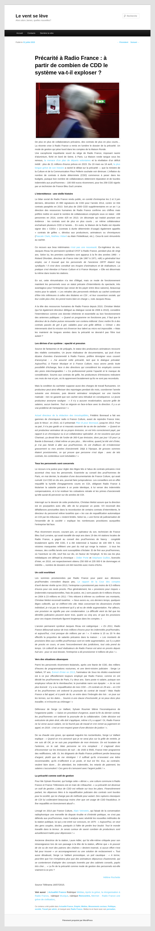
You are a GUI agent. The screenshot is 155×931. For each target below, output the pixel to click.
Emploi (77, 906)
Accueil (19, 33)
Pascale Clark (43, 236)
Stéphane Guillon (101, 557)
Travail (45, 909)
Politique (111, 906)
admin (54, 909)
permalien (111, 909)
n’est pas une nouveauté (83, 247)
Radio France (76, 909)
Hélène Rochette (111, 877)
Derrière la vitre (47, 33)
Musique (64, 895)
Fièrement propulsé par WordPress (77, 920)
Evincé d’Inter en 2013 (63, 672)
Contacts (31, 33)
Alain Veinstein (81, 810)
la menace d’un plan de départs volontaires (67, 160)
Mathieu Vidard (59, 236)
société (38, 909)
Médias (80, 892)
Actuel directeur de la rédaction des (61, 415)
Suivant (134, 42)
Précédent (122, 42)
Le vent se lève (32, 15)
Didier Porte (82, 557)
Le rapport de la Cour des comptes (99, 581)
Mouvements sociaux (97, 906)
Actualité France (57, 892)
